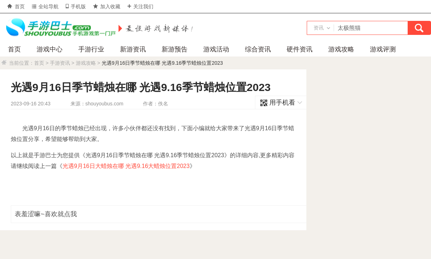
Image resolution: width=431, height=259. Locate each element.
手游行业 (91, 49)
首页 (16, 6)
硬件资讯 (299, 49)
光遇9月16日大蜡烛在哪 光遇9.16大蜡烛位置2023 (126, 166)
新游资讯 (133, 49)
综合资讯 (258, 49)
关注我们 (140, 6)
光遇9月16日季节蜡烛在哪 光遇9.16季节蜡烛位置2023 (162, 63)
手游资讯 (60, 63)
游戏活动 (216, 49)
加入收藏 (106, 6)
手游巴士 (59, 27)
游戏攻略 (341, 49)
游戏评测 (383, 49)
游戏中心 (49, 49)
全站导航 (45, 6)
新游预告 (174, 49)
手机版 (76, 6)
